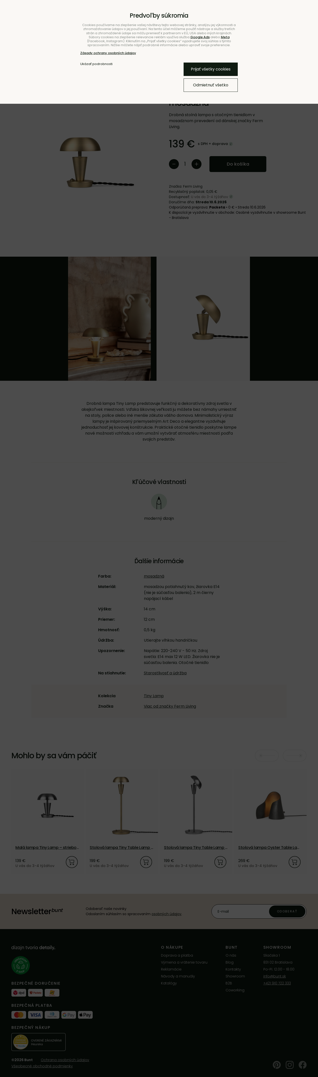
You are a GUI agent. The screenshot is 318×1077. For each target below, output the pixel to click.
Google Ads (200, 37)
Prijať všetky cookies (211, 69)
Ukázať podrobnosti (96, 64)
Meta (225, 37)
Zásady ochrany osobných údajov (108, 53)
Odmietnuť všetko (210, 85)
